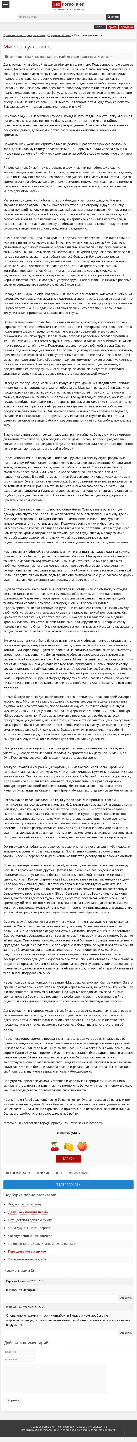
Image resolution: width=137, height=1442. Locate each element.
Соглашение (100, 1431)
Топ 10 (100, 27)
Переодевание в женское (27, 1251)
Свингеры (88, 57)
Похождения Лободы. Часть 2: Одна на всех (41, 1244)
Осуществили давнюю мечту (30, 1220)
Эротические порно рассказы (24, 35)
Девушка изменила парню (28, 1212)
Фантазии (105, 57)
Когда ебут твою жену (24, 1204)
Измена (39, 57)
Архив (112, 27)
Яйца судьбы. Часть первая (29, 1228)
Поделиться (78, 1173)
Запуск (69, 1158)
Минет (52, 57)
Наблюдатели (69, 57)
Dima (9, 1307)
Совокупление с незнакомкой (30, 1236)
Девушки (127, 27)
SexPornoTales (47, 1431)
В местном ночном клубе (27, 1259)
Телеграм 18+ (68, 1184)
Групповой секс (59, 35)
